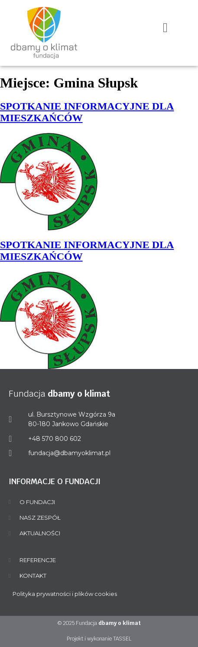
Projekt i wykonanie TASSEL (99, 638)
